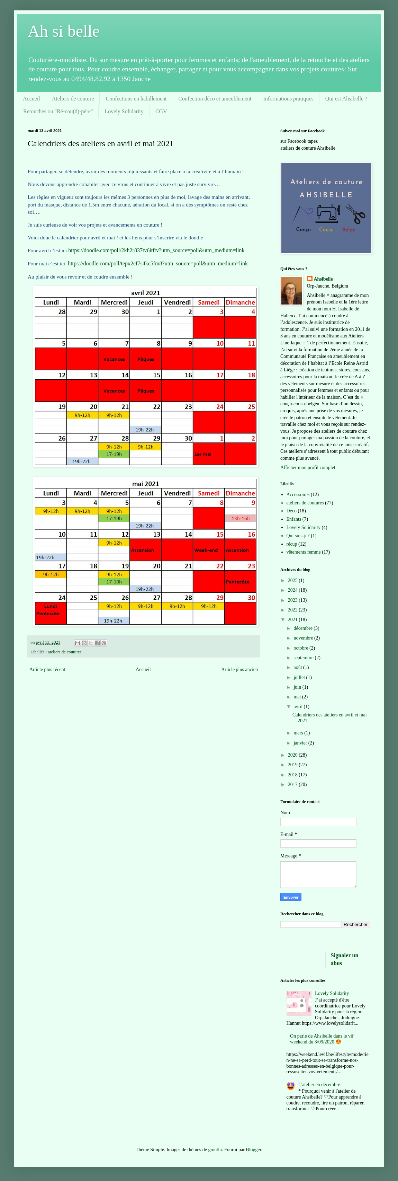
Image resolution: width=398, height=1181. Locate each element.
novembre (303, 638)
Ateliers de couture (73, 99)
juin (297, 687)
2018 (293, 774)
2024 (293, 590)
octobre (301, 648)
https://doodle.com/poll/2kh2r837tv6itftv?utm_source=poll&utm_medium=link (156, 250)
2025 (293, 580)
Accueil (31, 99)
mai (297, 696)
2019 (293, 764)
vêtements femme (304, 552)
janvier (300, 743)
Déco (292, 510)
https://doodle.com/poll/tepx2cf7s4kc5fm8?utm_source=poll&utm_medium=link (158, 263)
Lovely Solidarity (124, 111)
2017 (293, 784)
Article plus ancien (239, 669)
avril (298, 706)
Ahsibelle (323, 279)
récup (292, 544)
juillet (299, 677)
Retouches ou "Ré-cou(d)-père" (58, 111)
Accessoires (298, 494)
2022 (293, 609)
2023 (293, 600)
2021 (293, 619)
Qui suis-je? (298, 535)
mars (298, 732)
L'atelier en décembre (319, 1084)
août (298, 667)
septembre (304, 657)
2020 (293, 755)
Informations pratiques (288, 99)
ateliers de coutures (64, 652)
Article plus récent (47, 669)
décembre (303, 628)
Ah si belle (64, 31)
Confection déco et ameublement (214, 99)
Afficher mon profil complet (307, 467)
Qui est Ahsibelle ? (346, 99)
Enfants (294, 519)
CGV (161, 111)
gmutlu (215, 1149)
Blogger (253, 1149)
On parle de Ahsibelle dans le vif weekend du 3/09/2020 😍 (322, 1039)
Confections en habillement (136, 99)
